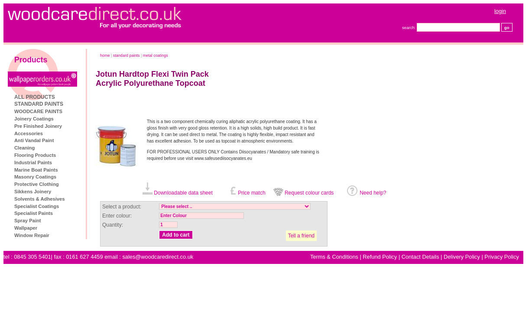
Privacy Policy (501, 257)
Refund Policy (380, 257)
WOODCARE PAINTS (38, 111)
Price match (251, 193)
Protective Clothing (36, 184)
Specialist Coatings (36, 206)
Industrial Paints (33, 162)
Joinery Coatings (34, 118)
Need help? (373, 193)
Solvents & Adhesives (39, 199)
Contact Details (420, 257)
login (500, 11)
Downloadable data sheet (183, 193)
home (105, 55)
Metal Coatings (155, 55)
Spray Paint (27, 220)
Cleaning (24, 147)
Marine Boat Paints (36, 169)
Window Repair (31, 235)
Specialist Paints (33, 213)
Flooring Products (35, 155)
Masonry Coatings (35, 176)
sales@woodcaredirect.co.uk (157, 257)
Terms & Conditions (334, 257)
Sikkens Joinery (32, 191)
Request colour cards (309, 193)
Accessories (28, 133)
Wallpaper (25, 228)
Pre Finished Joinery (38, 126)
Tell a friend (301, 236)
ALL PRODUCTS (34, 97)
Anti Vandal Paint (34, 140)
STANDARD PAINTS (38, 104)
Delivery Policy (462, 257)
